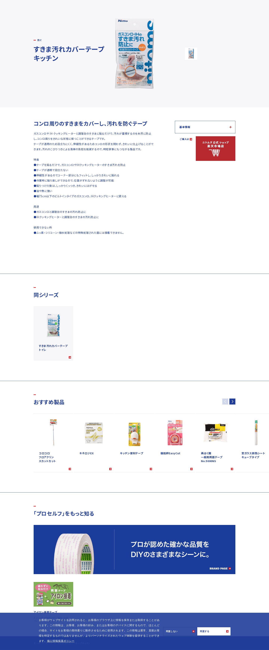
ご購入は (184, 139)
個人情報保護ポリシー (61, 640)
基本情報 (184, 127)
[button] (232, 402)
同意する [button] (204, 631)
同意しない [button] (172, 631)
